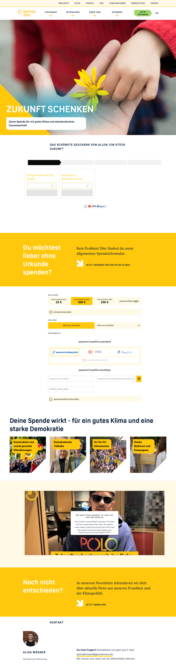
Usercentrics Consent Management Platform (98, 571)
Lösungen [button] (51, 12)
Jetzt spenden (143, 13)
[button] (51, 15)
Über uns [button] (95, 12)
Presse (90, 3)
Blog (77, 3)
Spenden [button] (117, 12)
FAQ (102, 3)
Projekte (63, 3)
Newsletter (138, 3)
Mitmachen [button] (73, 12)
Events (154, 3)
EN (156, 13)
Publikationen (117, 3)
